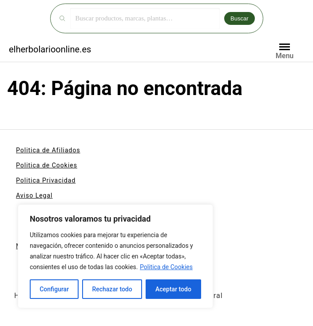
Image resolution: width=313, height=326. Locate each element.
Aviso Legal (34, 195)
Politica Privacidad (45, 180)
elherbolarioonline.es (50, 49)
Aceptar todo (173, 289)
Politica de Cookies (166, 266)
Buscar (239, 18)
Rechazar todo (112, 289)
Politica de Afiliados (48, 150)
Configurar (54, 289)
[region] (115, 256)
